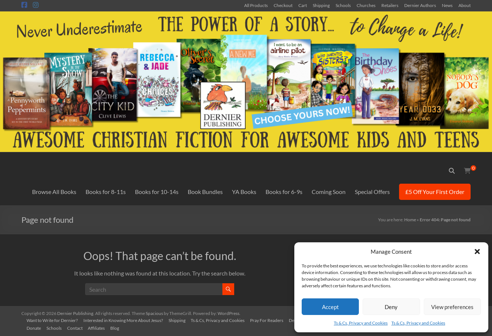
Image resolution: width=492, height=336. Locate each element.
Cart (302, 5)
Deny (391, 307)
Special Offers (372, 191)
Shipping (321, 5)
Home (410, 219)
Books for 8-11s (106, 191)
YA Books (244, 191)
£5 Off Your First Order (434, 191)
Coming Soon (329, 191)
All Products (256, 5)
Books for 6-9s (284, 191)
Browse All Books (54, 191)
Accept (330, 307)
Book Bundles (205, 191)
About (464, 5)
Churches (366, 5)
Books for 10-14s (157, 191)
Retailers (389, 5)
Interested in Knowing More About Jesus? (124, 320)
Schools (343, 5)
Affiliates (98, 327)
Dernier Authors (420, 5)
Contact (76, 327)
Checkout (283, 5)
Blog (117, 327)
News (447, 5)
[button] (477, 251)
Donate (34, 327)
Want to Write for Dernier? (53, 320)
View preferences (452, 307)
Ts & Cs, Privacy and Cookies (361, 323)
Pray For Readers (269, 320)
